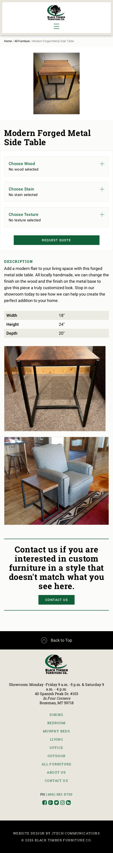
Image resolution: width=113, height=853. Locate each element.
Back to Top (56, 640)
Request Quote (56, 240)
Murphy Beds (56, 731)
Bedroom (56, 723)
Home (8, 41)
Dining (56, 714)
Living (56, 739)
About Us (56, 772)
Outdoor (57, 756)
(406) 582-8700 (59, 794)
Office (56, 747)
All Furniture (22, 41)
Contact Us (56, 600)
